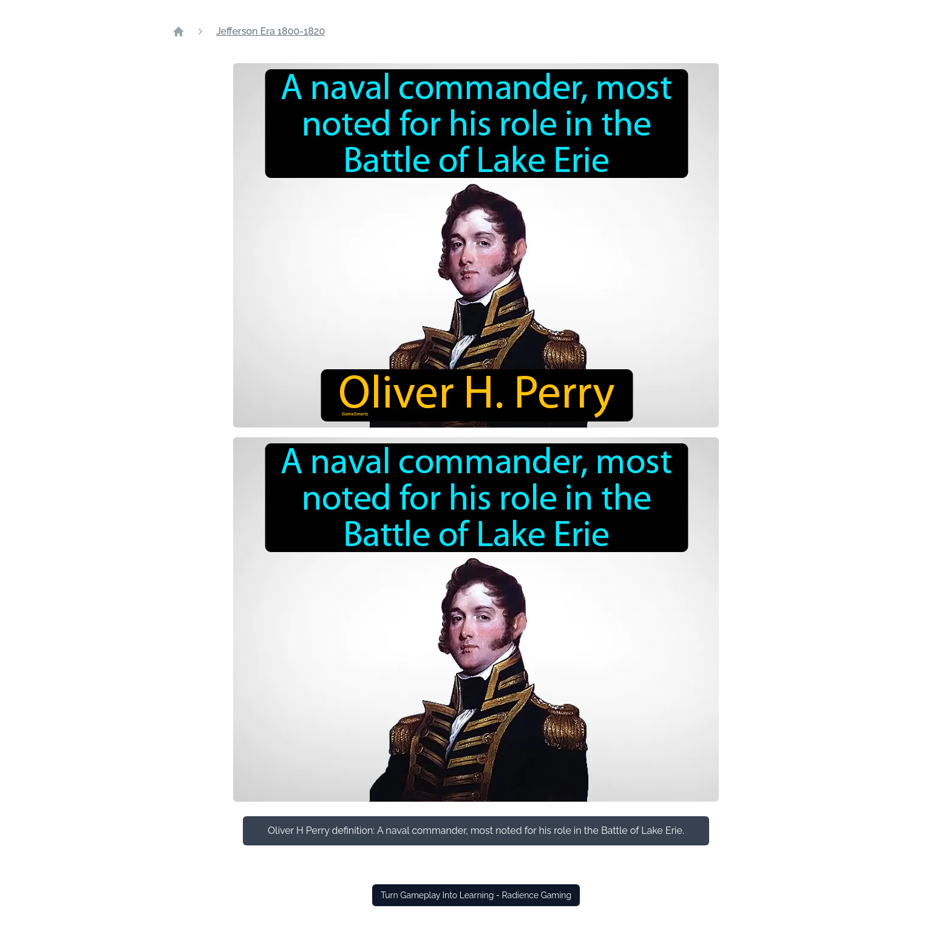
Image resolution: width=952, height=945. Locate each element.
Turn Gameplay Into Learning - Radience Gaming (476, 895)
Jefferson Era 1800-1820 (270, 31)
